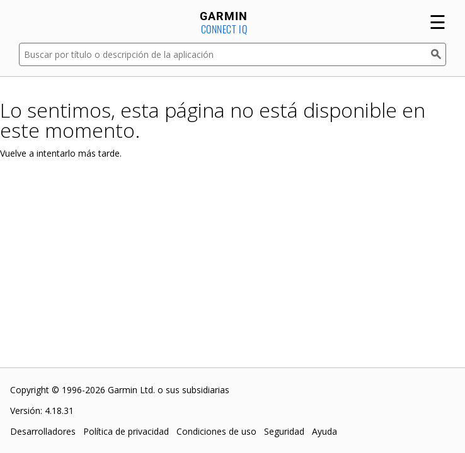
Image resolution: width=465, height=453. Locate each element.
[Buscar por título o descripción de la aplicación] (225, 54)
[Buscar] (438, 54)
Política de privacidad (126, 431)
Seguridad (284, 431)
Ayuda (324, 431)
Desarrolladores (43, 431)
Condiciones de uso (216, 431)
